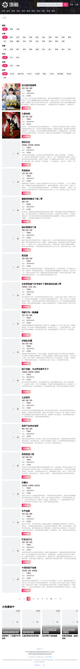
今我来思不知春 (29, 567)
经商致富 (37, 372)
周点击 (69, 74)
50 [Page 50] (51, 599)
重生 (23, 429)
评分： (24, 91)
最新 (4, 74)
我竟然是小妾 (28, 454)
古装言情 (24, 570)
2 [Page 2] (33, 599)
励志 (33, 11)
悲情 (31, 258)
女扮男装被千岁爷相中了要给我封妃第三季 (41, 283)
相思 (29, 570)
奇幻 (69, 49)
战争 (8, 11)
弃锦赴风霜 (27, 340)
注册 (76, 4)
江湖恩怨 (30, 485)
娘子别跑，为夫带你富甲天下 (35, 369)
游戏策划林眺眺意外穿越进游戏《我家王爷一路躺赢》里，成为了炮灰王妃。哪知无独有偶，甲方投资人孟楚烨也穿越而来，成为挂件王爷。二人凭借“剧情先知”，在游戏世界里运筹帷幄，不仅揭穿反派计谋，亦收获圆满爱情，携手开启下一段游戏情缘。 (49, 328)
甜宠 (23, 11)
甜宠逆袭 (37, 145)
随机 (44, 74)
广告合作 (52, 652)
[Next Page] (56, 599)
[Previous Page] (24, 599)
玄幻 (4, 41)
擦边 (28, 11)
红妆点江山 (27, 539)
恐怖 (43, 41)
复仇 (37, 41)
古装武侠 (24, 485)
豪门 (50, 49)
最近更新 (60, 74)
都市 (30, 41)
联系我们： (40, 665)
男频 (11, 29)
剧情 (23, 202)
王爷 (27, 315)
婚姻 (17, 41)
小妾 (23, 457)
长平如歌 (26, 510)
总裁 (63, 41)
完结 (11, 66)
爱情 (53, 11)
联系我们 (34, 652)
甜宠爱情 (34, 570)
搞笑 (43, 11)
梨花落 (25, 255)
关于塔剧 (28, 652)
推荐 (4, 78)
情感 (48, 11)
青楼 (23, 230)
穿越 (11, 41)
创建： (24, 93)
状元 (23, 88)
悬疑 (38, 11)
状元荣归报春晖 (29, 85)
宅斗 (31, 457)
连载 (17, 66)
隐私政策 (40, 652)
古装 (23, 116)
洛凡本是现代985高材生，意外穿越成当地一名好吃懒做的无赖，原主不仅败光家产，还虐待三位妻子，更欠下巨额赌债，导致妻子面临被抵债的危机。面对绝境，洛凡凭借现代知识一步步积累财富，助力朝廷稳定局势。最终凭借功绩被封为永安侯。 (49, 384)
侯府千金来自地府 (30, 425)
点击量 (37, 74)
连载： (24, 96)
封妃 (34, 287)
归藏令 (25, 482)
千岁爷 (30, 287)
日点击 (12, 74)
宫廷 (24, 41)
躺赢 (31, 315)
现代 (17, 57)
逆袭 (50, 41)
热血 (18, 11)
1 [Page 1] (28, 599)
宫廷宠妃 (24, 145)
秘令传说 (37, 485)
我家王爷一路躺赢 (30, 312)
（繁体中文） (40, 649)
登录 (71, 4)
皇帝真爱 (30, 145)
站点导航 (49, 657)
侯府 (31, 429)
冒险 (56, 41)
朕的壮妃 (26, 142)
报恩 (31, 88)
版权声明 (46, 652)
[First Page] (20, 599)
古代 (11, 57)
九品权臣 (26, 397)
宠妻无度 (30, 372)
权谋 (13, 11)
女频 (17, 29)
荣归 (27, 88)
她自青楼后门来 (29, 227)
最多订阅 (21, 74)
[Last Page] (60, 599)
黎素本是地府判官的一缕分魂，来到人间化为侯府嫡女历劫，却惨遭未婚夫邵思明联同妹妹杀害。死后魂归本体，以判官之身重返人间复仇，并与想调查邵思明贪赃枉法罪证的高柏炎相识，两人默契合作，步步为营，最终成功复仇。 (49, 441)
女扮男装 (24, 287)
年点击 (29, 74)
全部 (3, 11)
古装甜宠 (24, 372)
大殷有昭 (26, 113)
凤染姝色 (26, 170)
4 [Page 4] (42, 599)
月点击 (51, 74)
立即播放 (26, 108)
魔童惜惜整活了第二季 (32, 198)
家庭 (56, 49)
